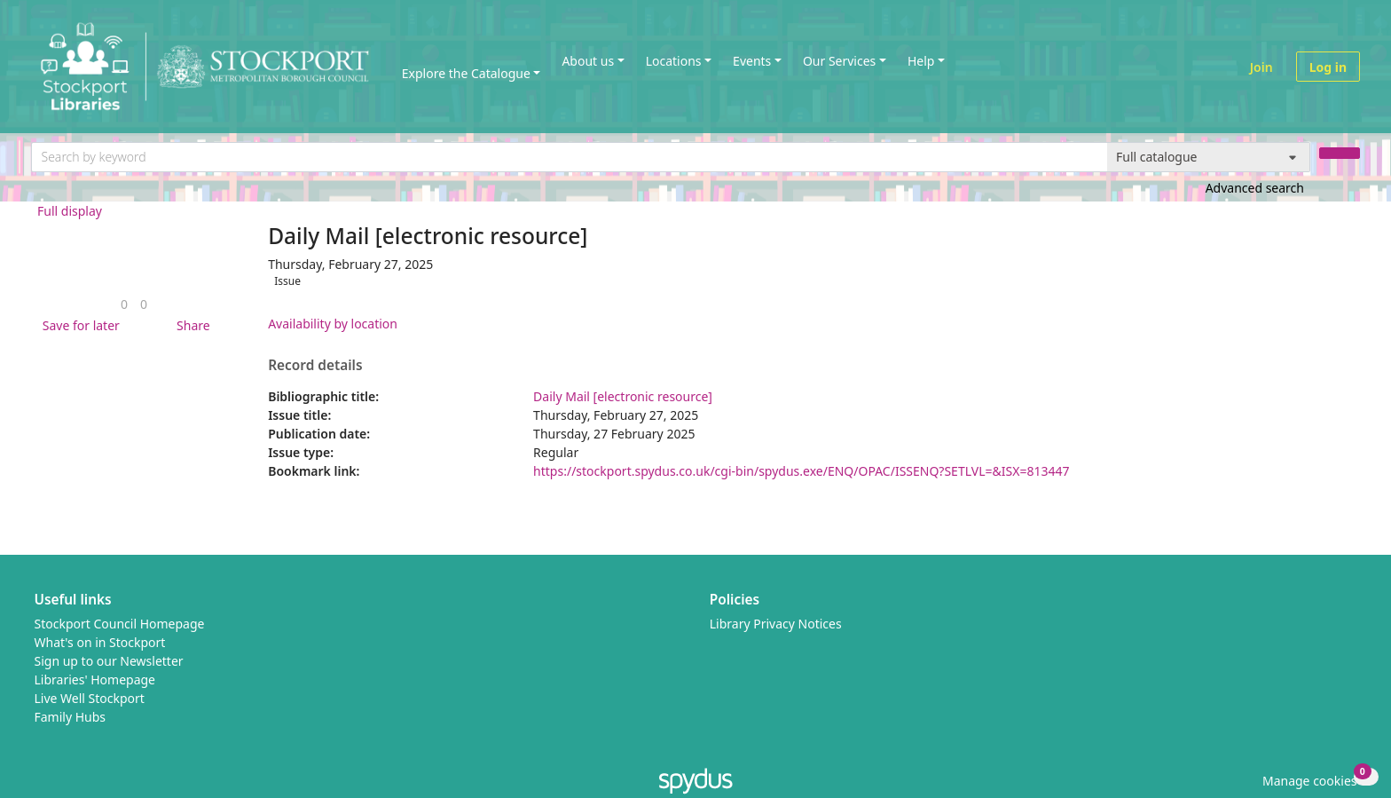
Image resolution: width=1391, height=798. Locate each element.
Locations (674, 60)
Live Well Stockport (90, 698)
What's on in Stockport (100, 642)
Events (752, 60)
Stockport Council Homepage (120, 623)
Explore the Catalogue (466, 73)
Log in (1328, 67)
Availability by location (332, 323)
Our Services (839, 60)
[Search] (1339, 153)
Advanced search (1255, 187)
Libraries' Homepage (95, 679)
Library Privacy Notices (776, 623)
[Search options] (1208, 157)
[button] (78, 325)
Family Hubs (70, 716)
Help (921, 60)
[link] (124, 304)
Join (1261, 67)
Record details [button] (315, 366)
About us (588, 60)
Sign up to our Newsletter (109, 660)
